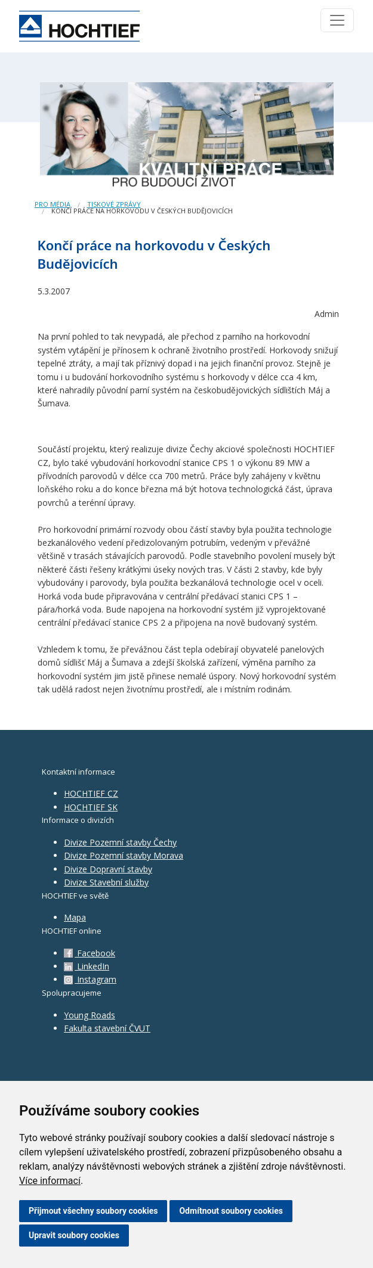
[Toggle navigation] (337, 20)
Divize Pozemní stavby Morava (123, 855)
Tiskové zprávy (114, 204)
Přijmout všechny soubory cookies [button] (93, 1211)
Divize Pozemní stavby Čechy (120, 842)
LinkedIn (86, 966)
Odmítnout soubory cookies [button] (231, 1211)
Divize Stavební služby (106, 882)
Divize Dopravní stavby (108, 869)
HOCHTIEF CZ (91, 793)
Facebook (89, 953)
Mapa (75, 917)
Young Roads (89, 1015)
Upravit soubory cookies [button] (74, 1235)
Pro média (52, 204)
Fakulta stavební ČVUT (107, 1028)
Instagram (90, 979)
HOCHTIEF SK (91, 807)
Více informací (50, 1180)
